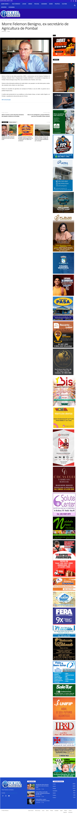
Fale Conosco (16, 4)
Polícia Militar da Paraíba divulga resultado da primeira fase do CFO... (43, 793)
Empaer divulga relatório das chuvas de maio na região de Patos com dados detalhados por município (41, 138)
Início (3, 20)
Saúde (51, 4)
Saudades (44, 4)
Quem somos (5, 4)
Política (57, 4)
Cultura (64, 4)
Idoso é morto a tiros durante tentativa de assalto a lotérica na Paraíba (13, 115)
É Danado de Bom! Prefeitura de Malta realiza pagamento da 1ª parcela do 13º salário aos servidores (25, 138)
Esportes (3, 7)
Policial (36, 4)
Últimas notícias (12, 122)
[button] (74, 5)
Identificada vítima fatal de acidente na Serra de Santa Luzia (8, 138)
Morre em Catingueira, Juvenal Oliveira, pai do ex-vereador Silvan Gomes (39, 115)
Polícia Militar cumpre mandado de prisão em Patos (43, 800)
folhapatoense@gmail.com (11, 793)
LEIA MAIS (5, 122)
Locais (24, 4)
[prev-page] (47, 122)
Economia (12, 7)
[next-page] (49, 122)
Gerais (30, 4)
